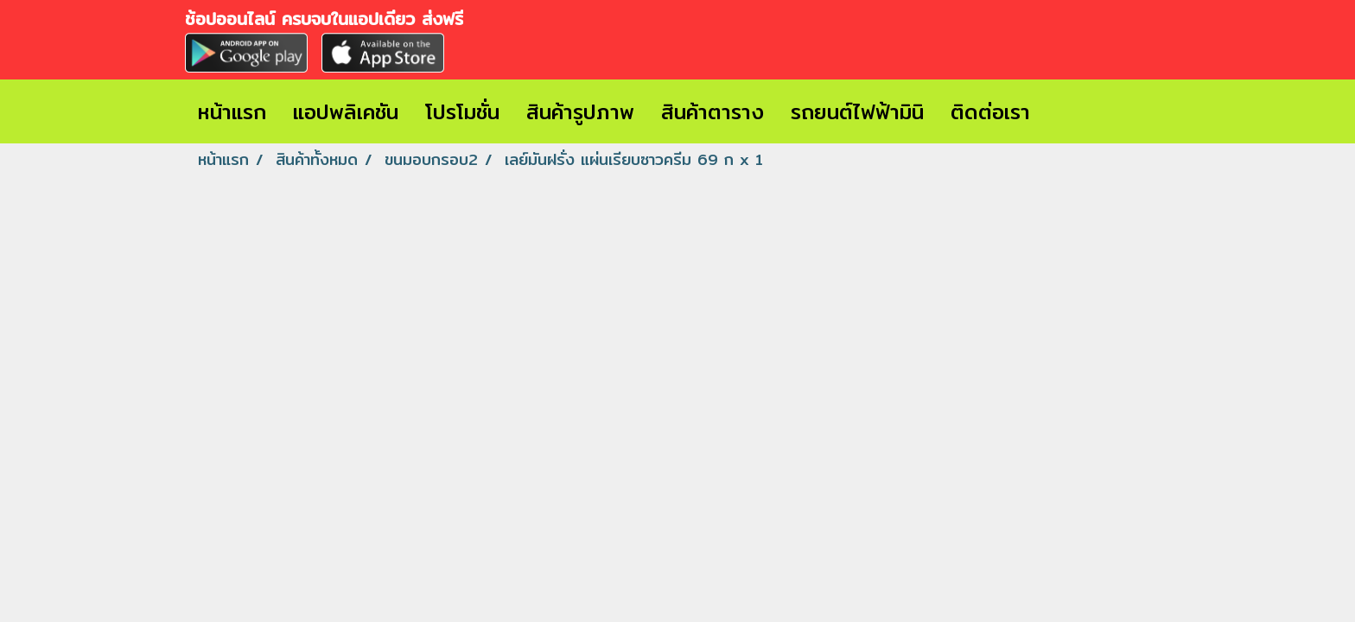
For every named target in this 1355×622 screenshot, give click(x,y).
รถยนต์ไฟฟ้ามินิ (857, 111)
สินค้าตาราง (712, 111)
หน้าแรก (232, 111)
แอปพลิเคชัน (345, 111)
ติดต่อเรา (990, 111)
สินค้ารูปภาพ (580, 111)
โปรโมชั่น (462, 111)
